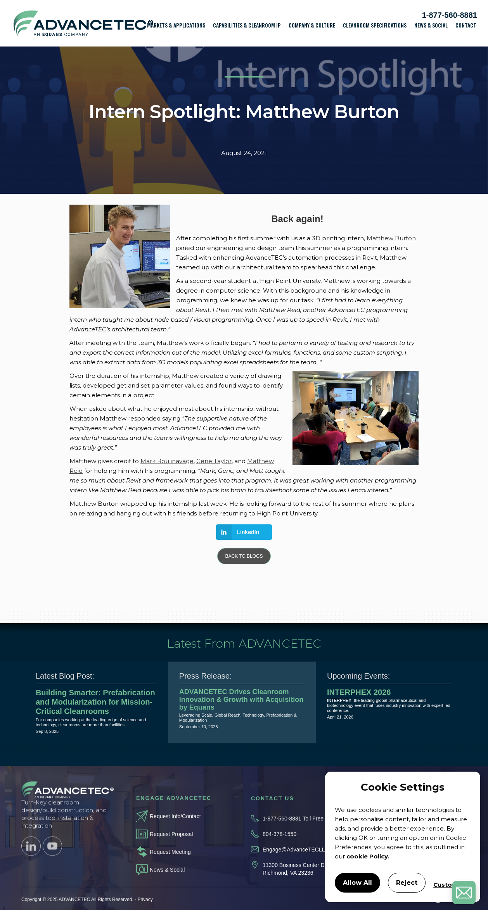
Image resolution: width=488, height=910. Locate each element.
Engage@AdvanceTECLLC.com (302, 865)
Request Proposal (171, 845)
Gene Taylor (214, 461)
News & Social (431, 25)
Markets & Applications (176, 25)
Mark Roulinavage (167, 461)
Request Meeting (170, 863)
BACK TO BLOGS (244, 556)
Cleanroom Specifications (375, 25)
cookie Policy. (367, 856)
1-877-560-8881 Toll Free (293, 834)
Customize (450, 884)
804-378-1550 (279, 849)
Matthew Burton (391, 238)
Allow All (357, 882)
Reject (406, 882)
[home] (83, 23)
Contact (465, 25)
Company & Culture (312, 25)
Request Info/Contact (175, 827)
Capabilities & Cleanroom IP (247, 25)
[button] (176, 27)
